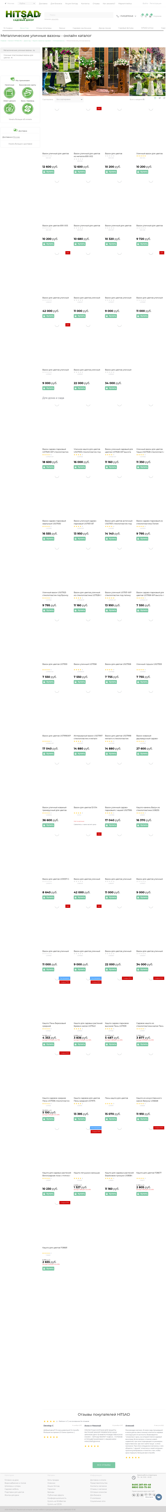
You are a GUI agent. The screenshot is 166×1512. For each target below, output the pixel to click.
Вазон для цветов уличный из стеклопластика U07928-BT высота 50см (88, 595)
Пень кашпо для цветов (116, 1098)
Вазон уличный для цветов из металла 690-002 (87, 154)
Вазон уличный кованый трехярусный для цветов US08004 (54, 810)
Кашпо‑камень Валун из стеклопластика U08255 (148, 808)
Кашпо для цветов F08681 (54, 1248)
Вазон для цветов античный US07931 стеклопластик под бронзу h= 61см (118, 524)
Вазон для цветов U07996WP (56, 736)
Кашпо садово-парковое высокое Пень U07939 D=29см (117, 1026)
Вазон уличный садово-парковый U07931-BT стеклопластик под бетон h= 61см (87, 524)
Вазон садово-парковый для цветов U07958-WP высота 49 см (150, 595)
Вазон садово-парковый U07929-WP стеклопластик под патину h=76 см (55, 452)
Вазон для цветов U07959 (54, 664)
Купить (50, 172)
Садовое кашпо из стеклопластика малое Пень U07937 (150, 1026)
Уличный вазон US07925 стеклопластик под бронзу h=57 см (55, 595)
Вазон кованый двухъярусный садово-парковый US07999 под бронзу (147, 739)
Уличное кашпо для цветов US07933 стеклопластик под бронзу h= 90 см (87, 452)
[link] (155, 98)
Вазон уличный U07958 (85, 664)
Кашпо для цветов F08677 (148, 1173)
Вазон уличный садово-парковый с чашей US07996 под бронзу (118, 810)
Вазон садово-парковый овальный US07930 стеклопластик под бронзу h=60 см (55, 524)
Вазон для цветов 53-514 (85, 807)
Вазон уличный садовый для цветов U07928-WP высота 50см (119, 452)
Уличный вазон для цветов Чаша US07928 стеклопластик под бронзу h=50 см (150, 452)
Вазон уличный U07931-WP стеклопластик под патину (118, 593)
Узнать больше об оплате (20, 119)
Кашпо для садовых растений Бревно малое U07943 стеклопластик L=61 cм (88, 1026)
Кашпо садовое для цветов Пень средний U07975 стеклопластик (87, 1101)
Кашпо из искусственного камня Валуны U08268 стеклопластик (149, 1101)
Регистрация (155, 3)
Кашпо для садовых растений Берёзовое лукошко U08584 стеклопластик (119, 1176)
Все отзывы (104, 1465)
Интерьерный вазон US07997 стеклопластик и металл (88, 737)
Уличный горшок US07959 (149, 664)
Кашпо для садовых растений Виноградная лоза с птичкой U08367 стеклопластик (56, 1176)
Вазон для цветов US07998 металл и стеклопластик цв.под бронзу (118, 738)
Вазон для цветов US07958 (118, 664)
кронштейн (54, 19)
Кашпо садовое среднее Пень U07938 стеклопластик (56, 1099)
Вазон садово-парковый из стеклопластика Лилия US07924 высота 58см (149, 524)
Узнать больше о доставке (20, 144)
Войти (145, 3)
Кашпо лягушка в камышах (87, 1173)
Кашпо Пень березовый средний (54, 1024)
